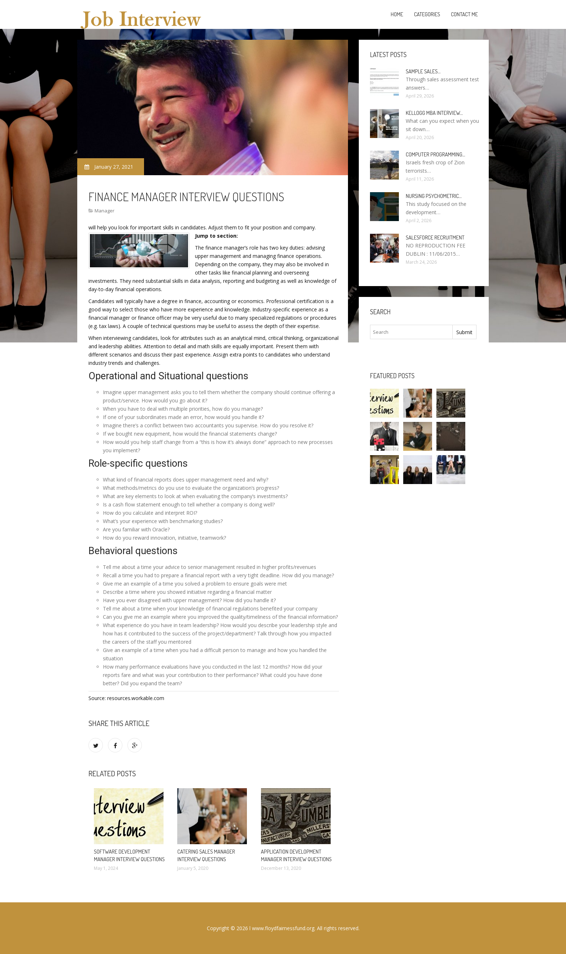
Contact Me (464, 14)
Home (397, 14)
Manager (104, 210)
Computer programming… (435, 154)
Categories (427, 14)
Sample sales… (423, 71)
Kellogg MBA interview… (434, 112)
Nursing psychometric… (434, 196)
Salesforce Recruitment (435, 237)
